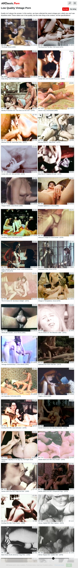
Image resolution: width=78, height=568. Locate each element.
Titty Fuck (39, 503)
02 (30, 489)
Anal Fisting (65, 508)
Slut (39, 508)
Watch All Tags (7, 520)
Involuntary (12, 514)
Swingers (12, 506)
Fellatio (39, 517)
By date (65, 9)
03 (35, 489)
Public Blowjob (12, 503)
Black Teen (39, 514)
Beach (65, 500)
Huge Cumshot (12, 511)
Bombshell (39, 511)
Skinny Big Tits (12, 500)
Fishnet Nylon (12, 508)
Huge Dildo (39, 506)
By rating (73, 9)
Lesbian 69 (12, 517)
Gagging (65, 514)
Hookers (65, 503)
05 (46, 489)
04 (41, 489)
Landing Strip (65, 511)
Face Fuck (65, 506)
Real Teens (39, 500)
